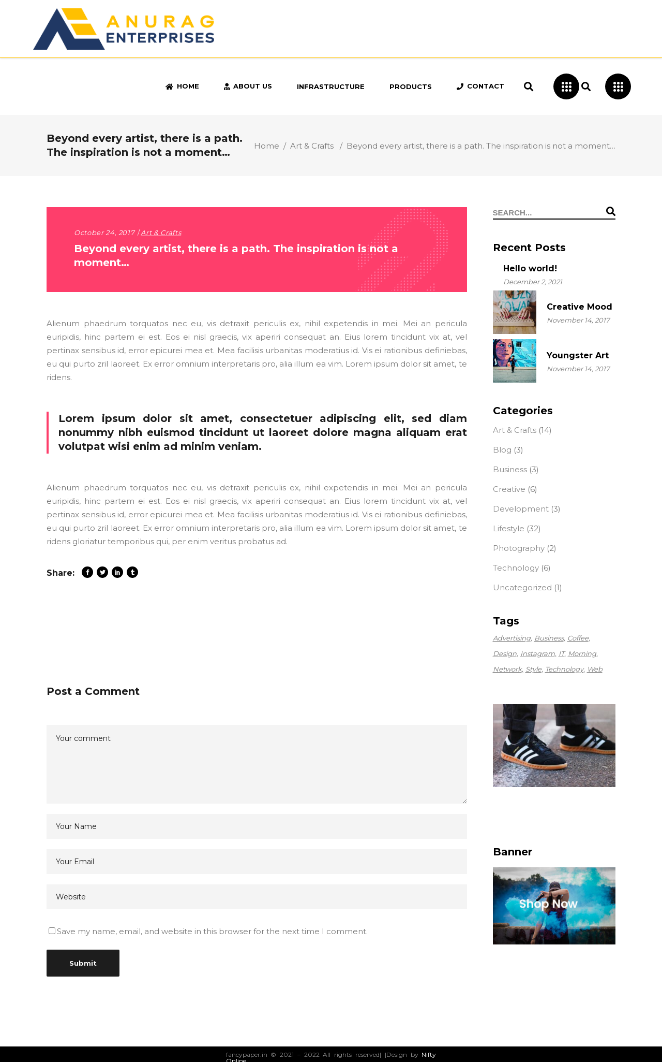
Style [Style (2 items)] (533, 669)
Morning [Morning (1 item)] (582, 653)
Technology (516, 568)
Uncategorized (522, 587)
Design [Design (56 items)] (505, 653)
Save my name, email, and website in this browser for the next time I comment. (212, 931)
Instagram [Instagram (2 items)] (537, 653)
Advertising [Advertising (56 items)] (512, 638)
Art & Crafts (312, 146)
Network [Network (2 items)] (507, 669)
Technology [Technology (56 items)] (564, 669)
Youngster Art (578, 355)
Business (510, 469)
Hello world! (530, 268)
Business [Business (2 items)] (549, 638)
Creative (509, 489)
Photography (519, 548)
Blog (502, 450)
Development (521, 509)
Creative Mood (579, 307)
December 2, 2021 (532, 282)
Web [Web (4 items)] (595, 669)
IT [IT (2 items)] (561, 653)
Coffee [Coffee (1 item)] (578, 638)
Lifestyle (508, 528)
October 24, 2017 (104, 232)
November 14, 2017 (578, 320)
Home (266, 146)
